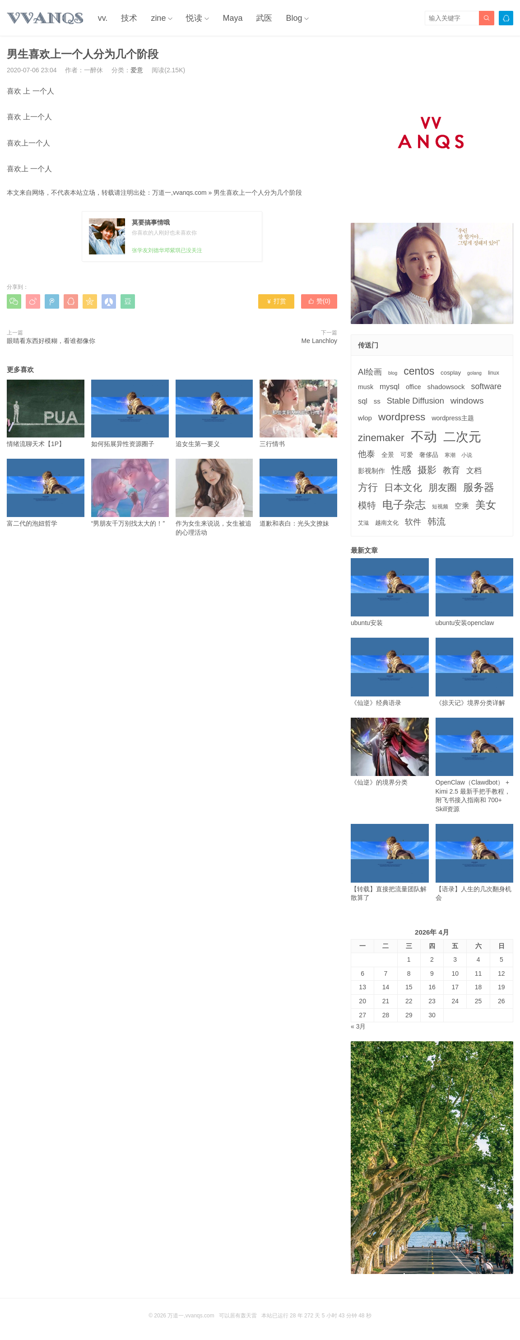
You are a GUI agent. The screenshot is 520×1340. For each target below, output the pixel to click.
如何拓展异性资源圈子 (130, 414)
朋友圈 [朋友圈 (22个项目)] (442, 487)
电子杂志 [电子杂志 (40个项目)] (404, 504)
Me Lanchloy (319, 340)
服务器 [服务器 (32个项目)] (478, 487)
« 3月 (358, 1026)
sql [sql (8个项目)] (362, 401)
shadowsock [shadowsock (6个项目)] (446, 386)
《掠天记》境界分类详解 (475, 672)
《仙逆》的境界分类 (390, 752)
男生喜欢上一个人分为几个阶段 (258, 192)
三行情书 (298, 414)
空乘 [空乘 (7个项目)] (462, 506)
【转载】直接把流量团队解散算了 (390, 862)
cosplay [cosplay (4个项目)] (451, 372)
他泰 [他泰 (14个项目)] (366, 454)
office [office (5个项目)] (413, 386)
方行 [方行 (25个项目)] (368, 487)
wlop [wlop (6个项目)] (365, 418)
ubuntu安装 (390, 592)
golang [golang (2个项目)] (474, 373)
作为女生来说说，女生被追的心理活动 (214, 497)
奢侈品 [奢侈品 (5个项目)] (428, 454)
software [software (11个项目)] (486, 386)
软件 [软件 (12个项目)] (413, 522)
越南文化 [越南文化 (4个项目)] (387, 522)
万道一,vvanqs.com (179, 192)
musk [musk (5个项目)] (365, 386)
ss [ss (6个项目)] (377, 401)
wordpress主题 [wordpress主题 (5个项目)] (453, 418)
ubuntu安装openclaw (475, 592)
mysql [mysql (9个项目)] (389, 386)
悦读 (194, 18)
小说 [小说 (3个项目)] (466, 455)
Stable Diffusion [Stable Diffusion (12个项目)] (415, 400)
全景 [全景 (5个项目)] (387, 454)
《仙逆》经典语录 (390, 672)
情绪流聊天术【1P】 (45, 414)
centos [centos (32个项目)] (419, 371)
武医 (264, 18)
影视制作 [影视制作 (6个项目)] (371, 471)
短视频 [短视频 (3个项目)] (440, 506)
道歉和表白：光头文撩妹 (298, 493)
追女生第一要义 (214, 414)
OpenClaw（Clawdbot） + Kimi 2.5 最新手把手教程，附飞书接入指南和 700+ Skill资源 (475, 765)
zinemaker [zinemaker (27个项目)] (381, 437)
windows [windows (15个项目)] (467, 400)
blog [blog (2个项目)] (392, 373)
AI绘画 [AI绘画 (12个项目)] (370, 371)
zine (158, 18)
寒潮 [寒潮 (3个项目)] (450, 455)
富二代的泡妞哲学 (45, 493)
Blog (294, 18)
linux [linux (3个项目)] (493, 373)
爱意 (136, 70)
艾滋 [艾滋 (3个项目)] (363, 523)
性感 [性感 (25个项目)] (401, 469)
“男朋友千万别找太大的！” (130, 493)
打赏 (276, 301)
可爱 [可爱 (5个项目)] (406, 454)
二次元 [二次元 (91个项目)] (462, 436)
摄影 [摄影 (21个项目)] (427, 470)
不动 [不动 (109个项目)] (424, 436)
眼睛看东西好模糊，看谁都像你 (51, 340)
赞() (319, 301)
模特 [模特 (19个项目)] (367, 505)
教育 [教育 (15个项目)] (451, 470)
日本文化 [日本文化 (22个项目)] (403, 487)
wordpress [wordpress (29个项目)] (401, 417)
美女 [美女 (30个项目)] (485, 505)
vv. (103, 18)
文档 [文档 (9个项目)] (474, 470)
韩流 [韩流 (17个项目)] (436, 522)
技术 (129, 18)
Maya (232, 18)
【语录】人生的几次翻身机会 (475, 862)
